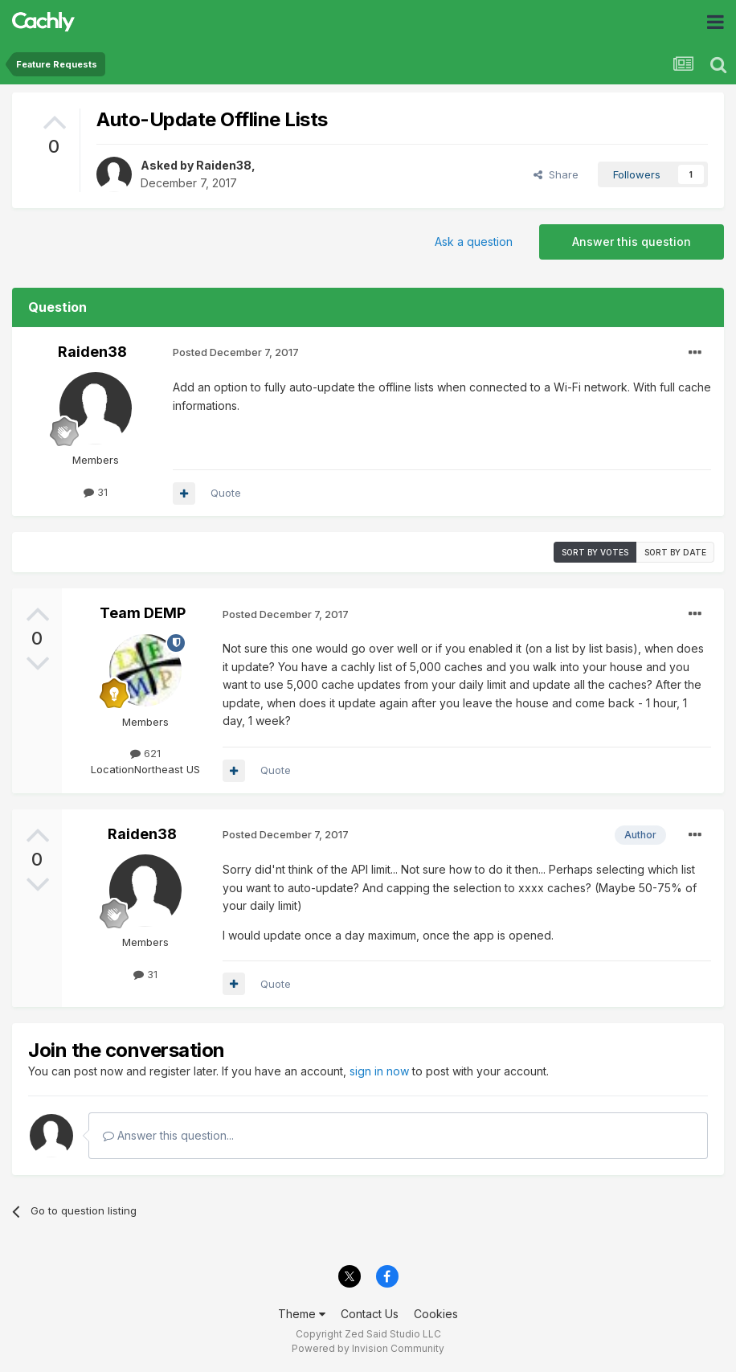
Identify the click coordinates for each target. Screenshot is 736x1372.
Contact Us (370, 1314)
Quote (226, 492)
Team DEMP (143, 612)
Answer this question (631, 241)
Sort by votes (595, 552)
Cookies (436, 1314)
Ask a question (474, 241)
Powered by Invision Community (368, 1348)
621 (145, 753)
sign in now (379, 1071)
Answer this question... (168, 1135)
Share (556, 174)
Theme (301, 1314)
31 (96, 491)
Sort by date (675, 552)
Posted (236, 352)
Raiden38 (223, 165)
